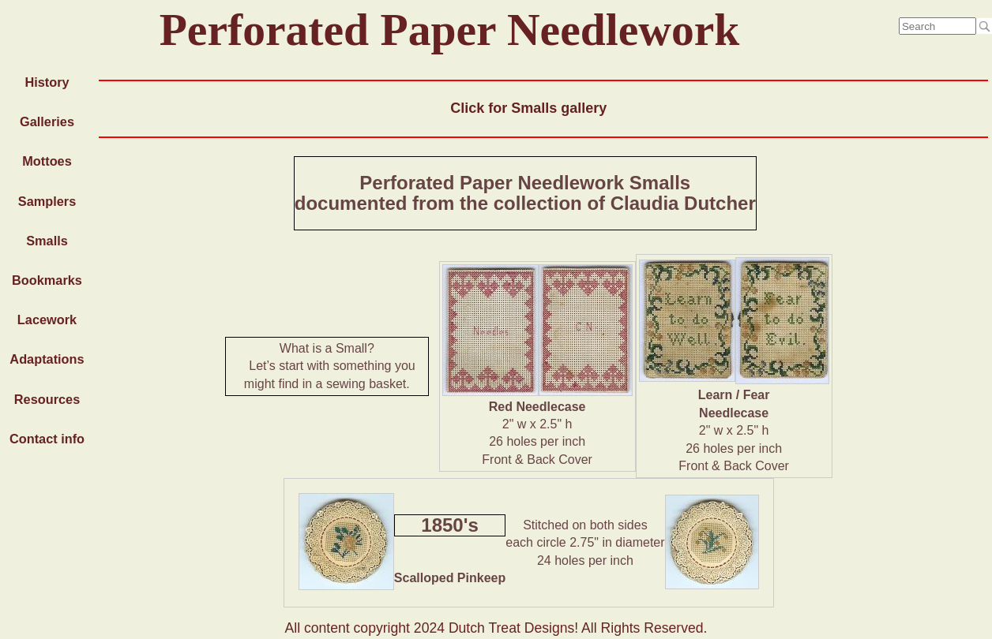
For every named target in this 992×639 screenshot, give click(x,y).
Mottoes (47, 161)
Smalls (47, 241)
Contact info (47, 439)
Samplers (47, 201)
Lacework (47, 319)
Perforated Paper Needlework (450, 29)
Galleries (47, 121)
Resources (47, 399)
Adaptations (46, 359)
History (46, 82)
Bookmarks (47, 280)
